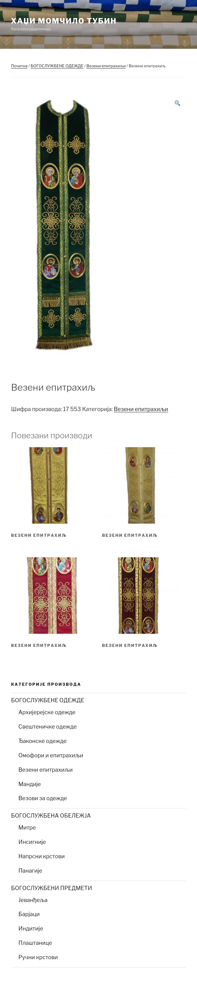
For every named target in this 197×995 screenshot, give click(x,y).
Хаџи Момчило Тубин (64, 21)
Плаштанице (35, 943)
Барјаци (29, 914)
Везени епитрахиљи (106, 65)
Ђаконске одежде (42, 741)
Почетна (19, 65)
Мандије (29, 784)
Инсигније (32, 842)
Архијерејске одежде (46, 712)
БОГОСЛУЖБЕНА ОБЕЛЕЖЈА (51, 815)
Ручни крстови (38, 957)
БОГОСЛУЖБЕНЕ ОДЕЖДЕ (57, 65)
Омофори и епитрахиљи (50, 755)
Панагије (30, 870)
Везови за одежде (42, 798)
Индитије (30, 928)
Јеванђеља (32, 900)
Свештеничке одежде (47, 726)
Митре (27, 827)
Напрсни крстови (41, 856)
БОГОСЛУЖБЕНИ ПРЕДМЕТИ (51, 888)
